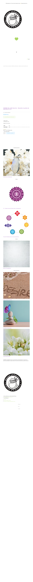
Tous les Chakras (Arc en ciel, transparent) (11, 236)
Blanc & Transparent (7, 268)
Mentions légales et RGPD (7, 400)
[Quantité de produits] (4, 133)
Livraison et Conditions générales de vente (9, 401)
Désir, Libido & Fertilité (7, 299)
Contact (5, 399)
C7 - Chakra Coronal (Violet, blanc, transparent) (12, 208)
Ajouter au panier (10, 133)
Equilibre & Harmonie (7, 328)
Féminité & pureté (6, 356)
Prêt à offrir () (6, 131)
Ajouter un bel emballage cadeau (7, 130)
